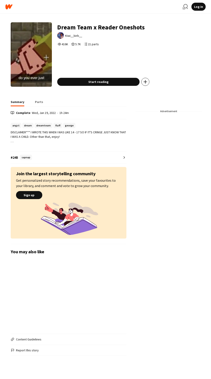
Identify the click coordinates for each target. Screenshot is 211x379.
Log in (198, 7)
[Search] (185, 6)
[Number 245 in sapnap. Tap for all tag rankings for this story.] (69, 157)
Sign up (29, 195)
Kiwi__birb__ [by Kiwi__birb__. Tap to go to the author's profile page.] (73, 36)
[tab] (17, 103)
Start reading (98, 82)
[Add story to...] (145, 82)
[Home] (92, 7)
